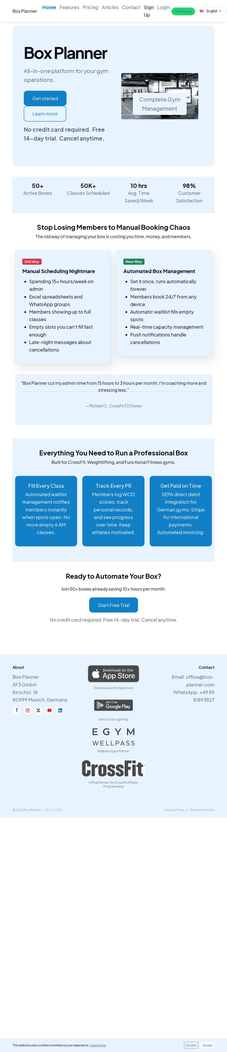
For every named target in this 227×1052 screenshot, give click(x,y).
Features (69, 7)
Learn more (45, 114)
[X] (38, 710)
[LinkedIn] (60, 710)
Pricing (90, 7)
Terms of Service (202, 810)
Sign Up (149, 11)
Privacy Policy (175, 810)
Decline (191, 1045)
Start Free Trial (113, 605)
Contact (131, 7)
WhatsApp (183, 11)
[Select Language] (210, 11)
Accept (207, 1045)
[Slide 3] (167, 113)
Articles (110, 7)
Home (49, 7)
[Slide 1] (152, 113)
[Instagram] (27, 710)
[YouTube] (49, 710)
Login (163, 7)
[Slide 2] (160, 113)
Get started (45, 98)
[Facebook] (17, 710)
